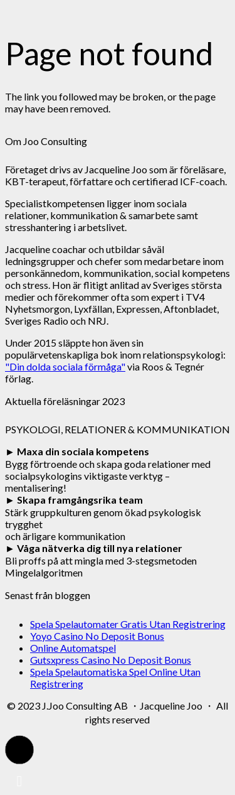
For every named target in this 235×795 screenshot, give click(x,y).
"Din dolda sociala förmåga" (65, 366)
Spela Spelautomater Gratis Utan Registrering (128, 624)
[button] (19, 749)
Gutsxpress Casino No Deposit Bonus (110, 660)
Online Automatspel (73, 648)
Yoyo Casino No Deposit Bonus (97, 636)
